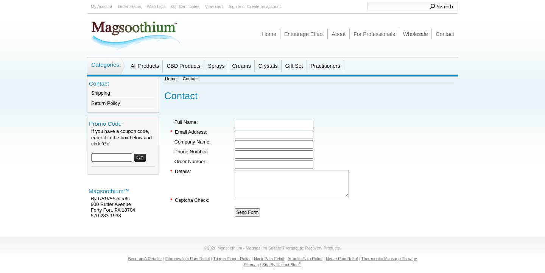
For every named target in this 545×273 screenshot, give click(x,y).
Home (171, 78)
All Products (145, 66)
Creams (241, 66)
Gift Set (294, 66)
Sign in (235, 6)
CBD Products (183, 66)
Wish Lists (156, 6)
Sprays (216, 66)
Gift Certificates (185, 6)
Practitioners (325, 66)
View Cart (214, 6)
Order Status (129, 6)
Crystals (268, 66)
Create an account (264, 6)
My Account (101, 6)
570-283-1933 (106, 215)
